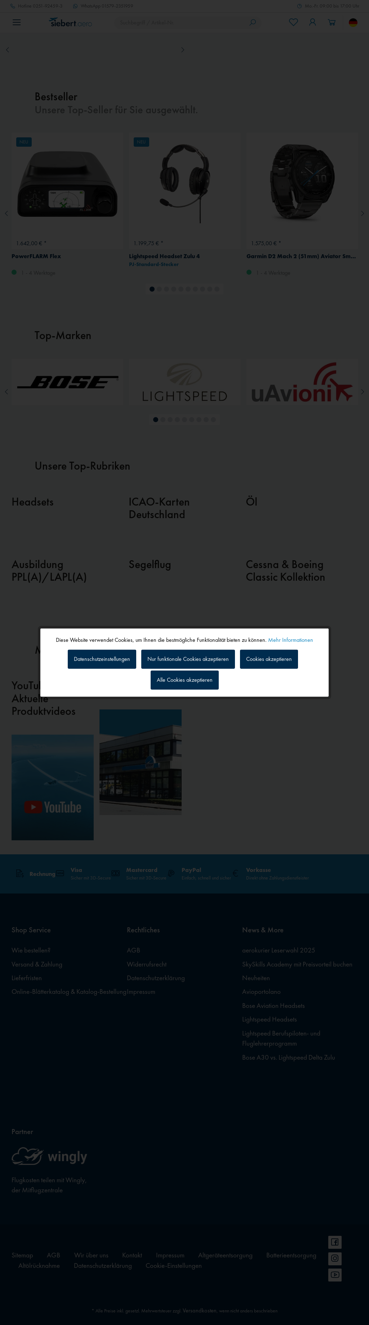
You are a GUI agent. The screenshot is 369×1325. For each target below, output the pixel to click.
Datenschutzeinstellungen (102, 659)
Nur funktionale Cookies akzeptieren (188, 659)
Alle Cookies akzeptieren (185, 680)
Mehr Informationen (290, 639)
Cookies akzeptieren (269, 659)
